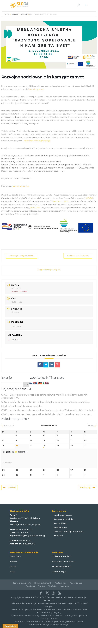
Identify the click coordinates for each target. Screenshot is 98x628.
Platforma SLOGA (40, 597)
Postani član (60, 523)
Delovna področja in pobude (68, 531)
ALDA (13, 566)
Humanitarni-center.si (63, 561)
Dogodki (15, 14)
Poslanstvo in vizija (63, 519)
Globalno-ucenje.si (61, 556)
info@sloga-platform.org (32, 535)
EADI (12, 571)
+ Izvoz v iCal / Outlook (77, 255)
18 (44, 445)
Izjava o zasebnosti (22, 583)
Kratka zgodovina (63, 515)
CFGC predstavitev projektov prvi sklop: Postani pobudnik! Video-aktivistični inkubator (48, 410)
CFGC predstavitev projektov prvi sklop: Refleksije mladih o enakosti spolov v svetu (46, 414)
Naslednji (87, 487)
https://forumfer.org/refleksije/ (37, 140)
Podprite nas (60, 527)
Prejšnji (9, 487)
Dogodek (24, 14)
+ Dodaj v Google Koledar (22, 255)
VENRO (89, 198)
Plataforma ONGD (60, 201)
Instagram (65, 586)
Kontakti (58, 535)
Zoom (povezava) (36, 89)
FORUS (13, 561)
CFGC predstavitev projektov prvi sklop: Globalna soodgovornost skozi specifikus (45, 402)
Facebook (30, 586)
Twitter (41, 586)
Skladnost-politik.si (61, 566)
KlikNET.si (49, 600)
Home (6, 14)
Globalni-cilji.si (59, 571)
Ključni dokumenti (42, 583)
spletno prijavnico (21, 186)
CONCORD (35, 207)
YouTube (52, 586)
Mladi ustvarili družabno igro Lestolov (21, 406)
